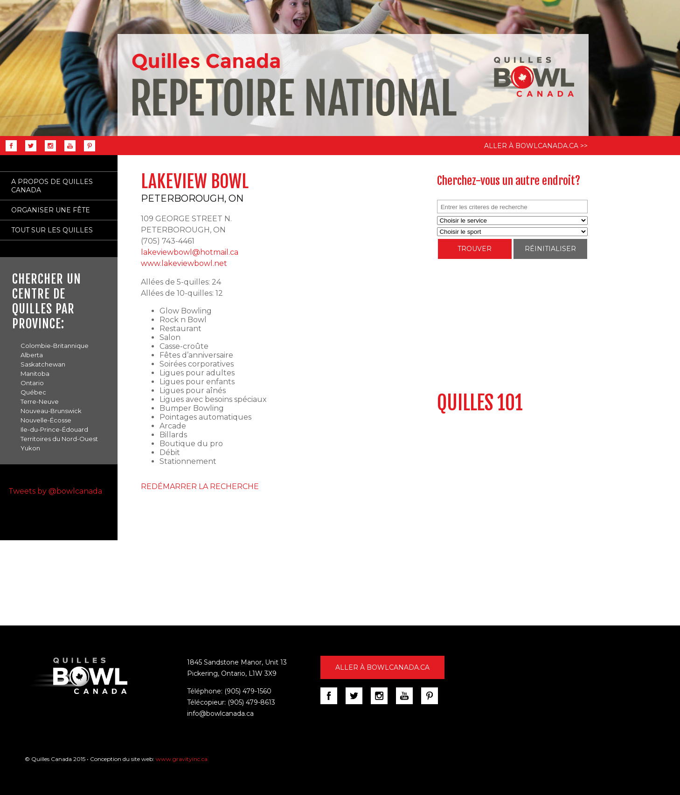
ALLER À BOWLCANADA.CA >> (536, 146)
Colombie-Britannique (55, 345)
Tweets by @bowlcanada (55, 491)
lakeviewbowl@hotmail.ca (189, 252)
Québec (33, 392)
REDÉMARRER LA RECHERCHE (200, 486)
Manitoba (35, 373)
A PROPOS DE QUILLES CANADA (52, 185)
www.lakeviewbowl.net (184, 263)
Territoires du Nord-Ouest (59, 438)
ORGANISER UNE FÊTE (50, 210)
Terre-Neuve (40, 401)
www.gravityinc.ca (182, 758)
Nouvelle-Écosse (46, 420)
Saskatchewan (43, 364)
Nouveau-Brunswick (51, 410)
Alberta (32, 355)
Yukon (30, 448)
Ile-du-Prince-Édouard (54, 429)
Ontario (32, 383)
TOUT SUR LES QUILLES (52, 230)
